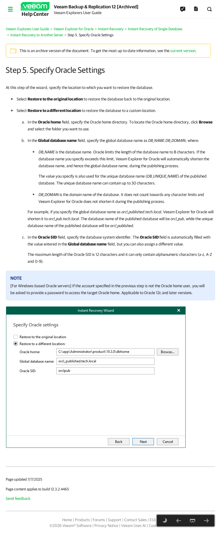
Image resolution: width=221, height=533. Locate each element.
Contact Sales (135, 519)
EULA (154, 519)
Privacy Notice (106, 525)
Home (67, 519)
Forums (99, 519)
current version (182, 50)
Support (114, 519)
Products (82, 519)
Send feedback (18, 498)
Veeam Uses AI (133, 525)
